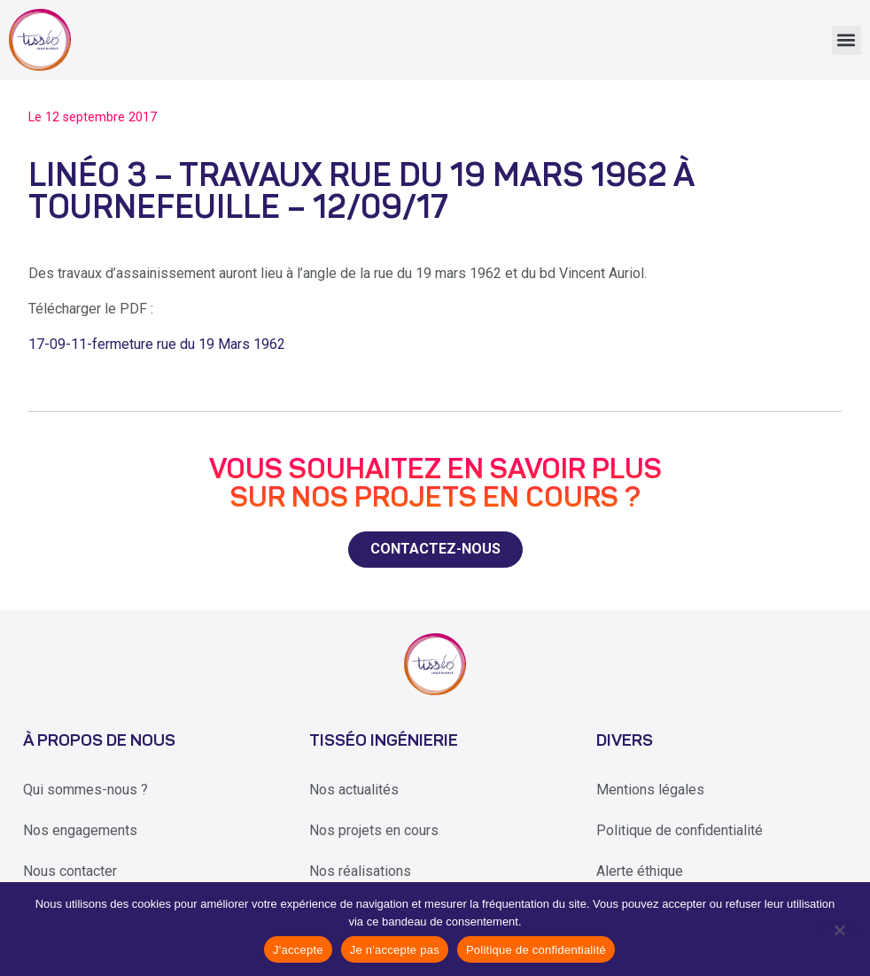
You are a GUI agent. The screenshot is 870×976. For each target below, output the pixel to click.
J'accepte (298, 950)
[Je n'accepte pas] (838, 929)
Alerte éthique (639, 871)
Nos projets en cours (374, 830)
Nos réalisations (360, 871)
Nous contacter (70, 871)
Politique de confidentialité (679, 830)
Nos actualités (354, 789)
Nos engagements (80, 830)
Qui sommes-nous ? (85, 789)
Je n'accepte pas (394, 950)
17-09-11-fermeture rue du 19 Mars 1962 (156, 344)
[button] (846, 40)
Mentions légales (650, 789)
